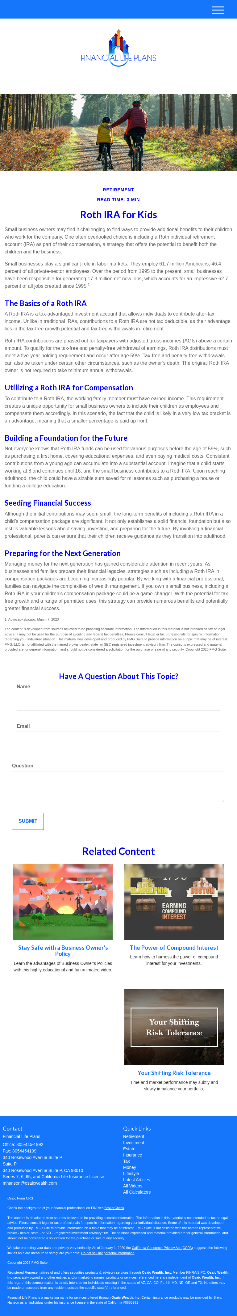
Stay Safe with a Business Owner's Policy (63, 950)
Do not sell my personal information (107, 1253)
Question (22, 765)
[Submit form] (28, 821)
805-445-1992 (172, 83)
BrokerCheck (114, 1208)
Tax (126, 1161)
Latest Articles (136, 1179)
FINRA (191, 1272)
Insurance (132, 1155)
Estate (129, 1148)
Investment (133, 1142)
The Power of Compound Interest (174, 947)
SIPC (201, 1272)
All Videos (132, 1185)
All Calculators (137, 1192)
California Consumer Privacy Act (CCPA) (162, 1248)
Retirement (133, 1136)
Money (129, 1167)
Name (23, 686)
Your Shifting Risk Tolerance (174, 1072)
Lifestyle (131, 1173)
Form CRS (25, 1198)
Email (23, 726)
